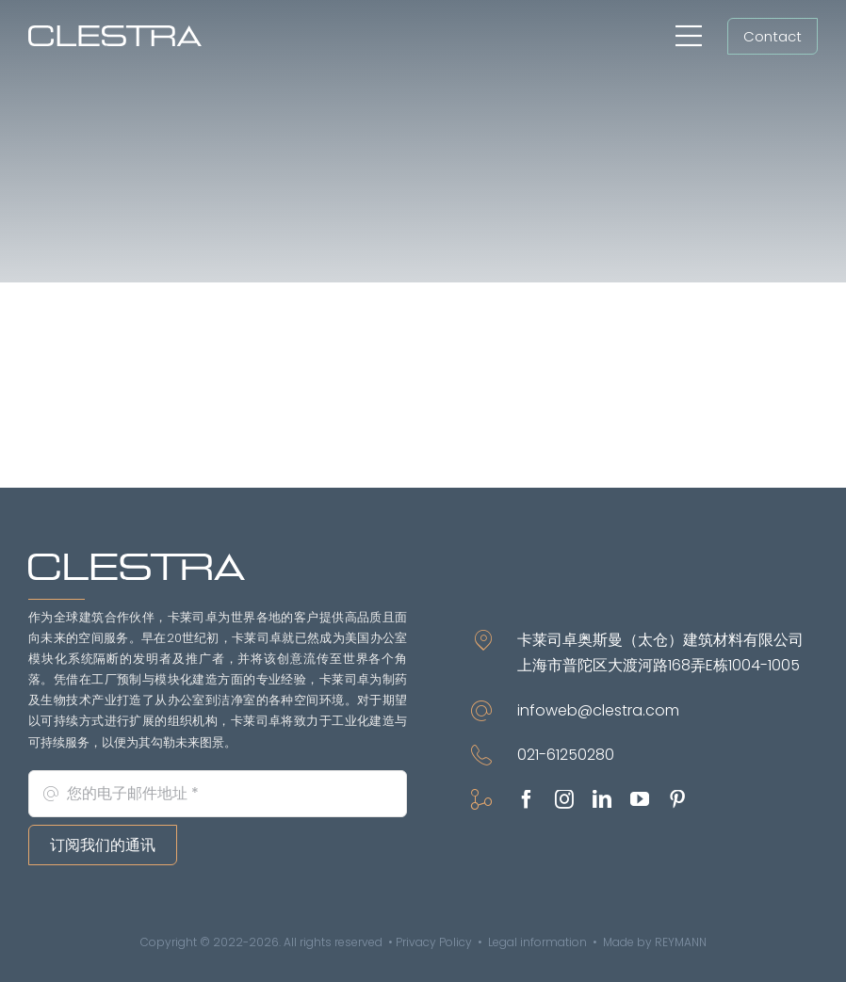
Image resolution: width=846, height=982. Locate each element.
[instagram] (564, 799)
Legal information (537, 942)
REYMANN (681, 942)
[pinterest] (677, 799)
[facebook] (526, 799)
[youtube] (639, 799)
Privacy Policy (434, 942)
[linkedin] (602, 799)
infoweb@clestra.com (598, 710)
